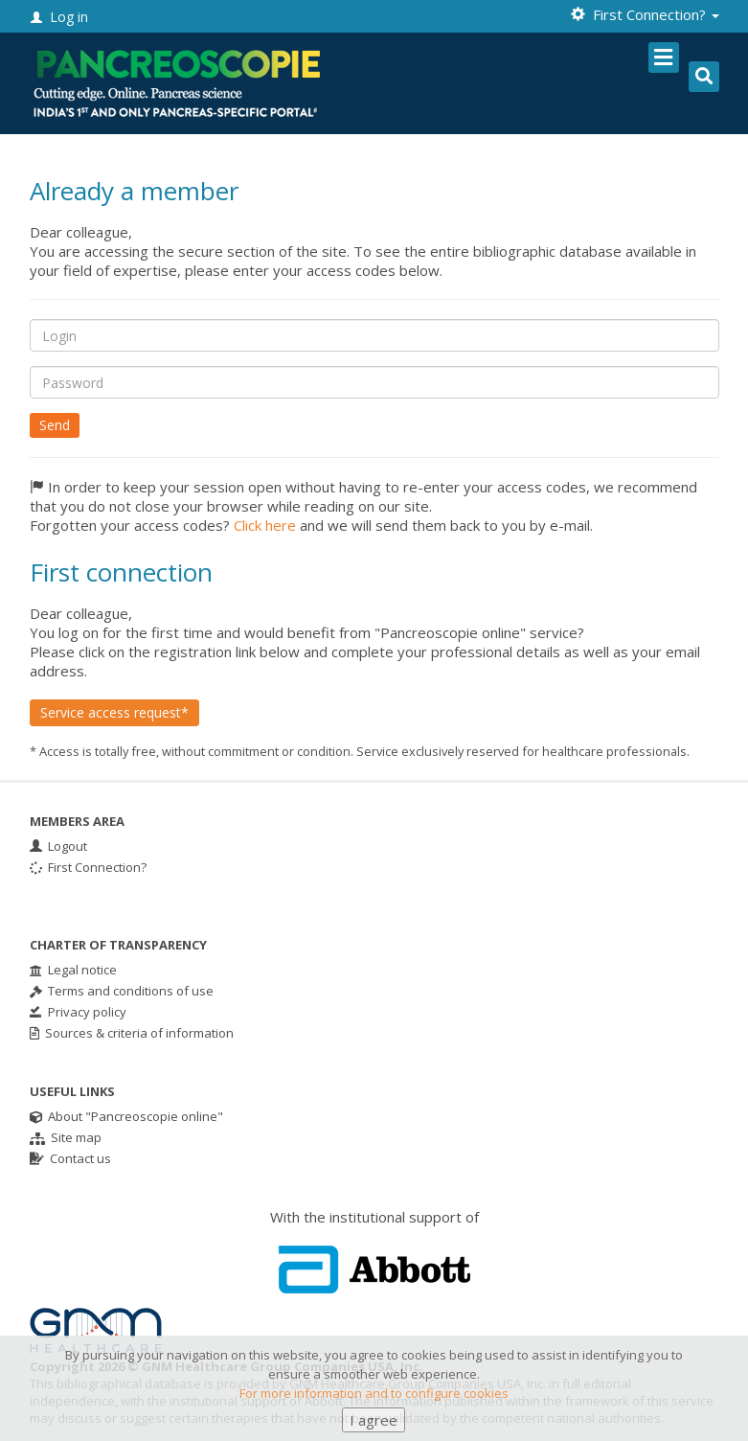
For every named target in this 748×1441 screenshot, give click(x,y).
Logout (58, 846)
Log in (59, 17)
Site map (66, 1137)
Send (54, 425)
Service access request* (114, 712)
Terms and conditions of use (122, 990)
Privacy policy (78, 1011)
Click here (265, 525)
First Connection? (88, 867)
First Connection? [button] (645, 14)
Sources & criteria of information (132, 1032)
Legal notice (73, 969)
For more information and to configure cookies (374, 1408)
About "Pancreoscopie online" (126, 1116)
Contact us (70, 1158)
